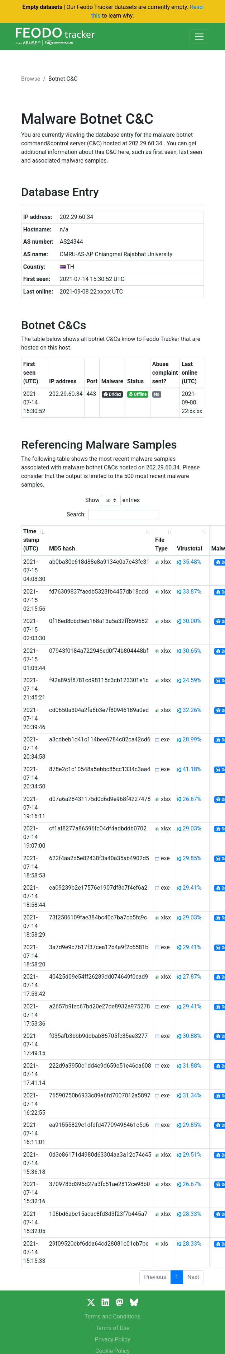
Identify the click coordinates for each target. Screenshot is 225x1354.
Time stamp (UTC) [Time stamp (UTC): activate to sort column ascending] (31, 540)
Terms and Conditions (112, 1316)
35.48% (192, 561)
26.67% (192, 799)
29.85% (192, 858)
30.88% (192, 1035)
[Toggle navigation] (199, 36)
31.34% (192, 1095)
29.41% (192, 887)
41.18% (192, 769)
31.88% (192, 1065)
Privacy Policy (112, 1339)
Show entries (112, 500)
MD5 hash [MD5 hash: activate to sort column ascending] (62, 548)
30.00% (192, 621)
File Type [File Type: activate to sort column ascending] (161, 544)
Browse (30, 78)
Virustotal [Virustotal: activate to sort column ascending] (189, 548)
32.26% (192, 710)
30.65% (192, 650)
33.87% (192, 591)
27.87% (192, 976)
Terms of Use (113, 1328)
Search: (112, 514)
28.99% (192, 739)
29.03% (192, 828)
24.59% (192, 680)
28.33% (192, 1213)
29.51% (192, 1154)
